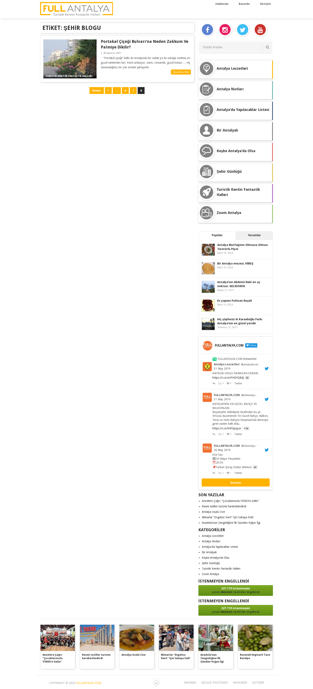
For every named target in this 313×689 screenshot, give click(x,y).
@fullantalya (248, 395)
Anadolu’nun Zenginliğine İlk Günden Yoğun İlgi (231, 522)
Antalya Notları (211, 541)
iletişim (265, 3)
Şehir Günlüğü (211, 563)
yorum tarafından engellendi (236, 590)
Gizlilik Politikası (214, 682)
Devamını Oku (181, 72)
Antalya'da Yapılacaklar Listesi (220, 546)
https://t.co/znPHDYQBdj (228, 377)
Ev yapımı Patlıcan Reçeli (234, 300)
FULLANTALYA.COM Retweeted (237, 358)
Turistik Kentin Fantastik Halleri (221, 568)
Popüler (217, 235)
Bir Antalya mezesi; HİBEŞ (235, 263)
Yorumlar (254, 235)
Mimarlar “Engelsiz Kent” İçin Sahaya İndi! (227, 517)
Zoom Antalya (210, 574)
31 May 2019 (222, 368)
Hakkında (221, 3)
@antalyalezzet (249, 364)
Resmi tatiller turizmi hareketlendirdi (224, 506)
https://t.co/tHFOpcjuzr (226, 428)
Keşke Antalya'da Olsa (215, 557)
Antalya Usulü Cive (213, 511)
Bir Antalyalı (209, 552)
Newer (96, 90)
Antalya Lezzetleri (227, 364)
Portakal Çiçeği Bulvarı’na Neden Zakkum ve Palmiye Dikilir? (144, 44)
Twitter (238, 383)
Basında (244, 3)
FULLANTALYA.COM (227, 395)
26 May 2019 (222, 450)
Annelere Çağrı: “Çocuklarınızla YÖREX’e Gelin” (230, 501)
